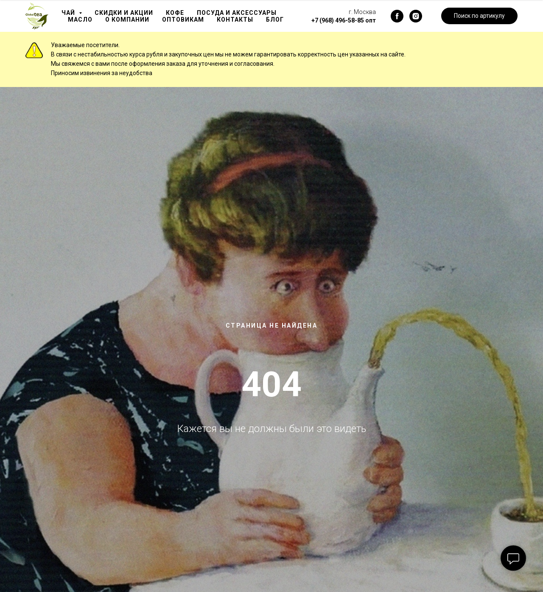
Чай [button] (69, 12)
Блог (275, 19)
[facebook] (397, 16)
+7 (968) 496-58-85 (337, 20)
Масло (80, 19)
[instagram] (415, 16)
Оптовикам (183, 19)
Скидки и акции (124, 12)
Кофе (175, 12)
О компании (127, 19)
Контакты (235, 19)
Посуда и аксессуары (237, 12)
